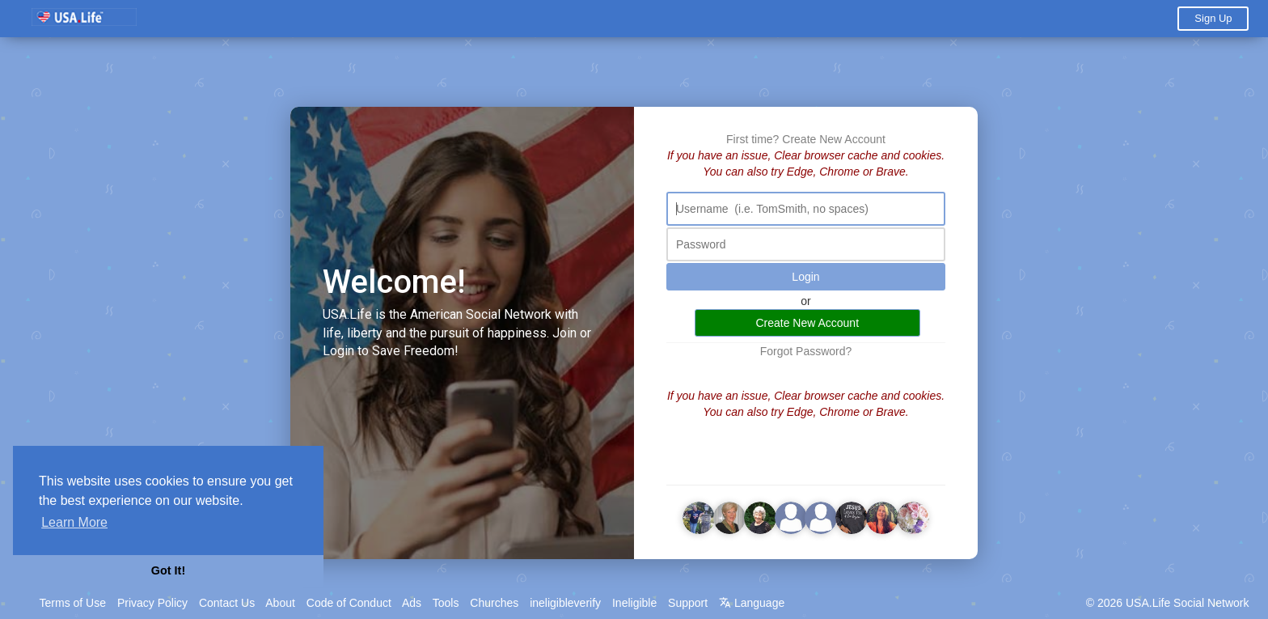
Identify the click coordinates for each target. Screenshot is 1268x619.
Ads (411, 602)
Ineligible (634, 602)
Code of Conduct (348, 602)
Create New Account (833, 139)
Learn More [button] (74, 522)
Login (805, 276)
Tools (446, 602)
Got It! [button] (168, 570)
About (280, 602)
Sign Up (1213, 18)
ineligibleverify (565, 602)
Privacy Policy (152, 602)
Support (688, 602)
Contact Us (227, 602)
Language (751, 602)
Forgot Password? (806, 351)
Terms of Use (73, 602)
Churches (494, 602)
